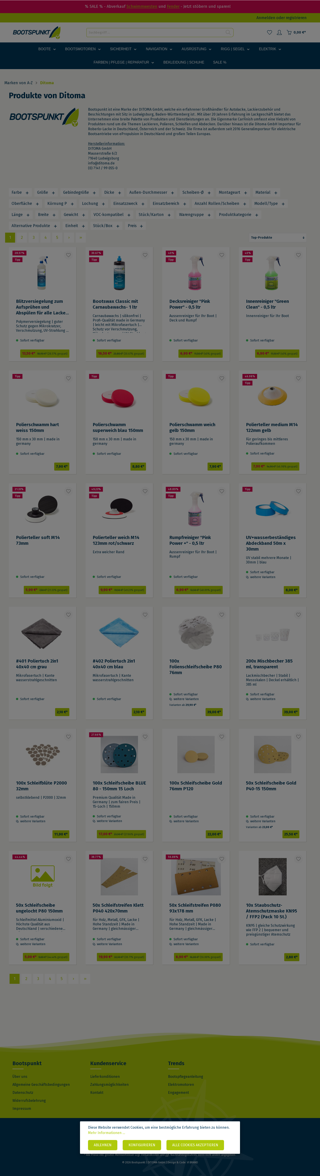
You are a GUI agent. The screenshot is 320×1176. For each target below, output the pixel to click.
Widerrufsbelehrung (29, 1100)
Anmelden (265, 17)
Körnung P (60, 203)
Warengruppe (195, 214)
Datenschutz (22, 1092)
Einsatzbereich (170, 203)
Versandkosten (150, 1154)
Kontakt (96, 1092)
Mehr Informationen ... (106, 1133)
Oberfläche (25, 203)
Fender (173, 6)
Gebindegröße (79, 192)
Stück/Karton (155, 214)
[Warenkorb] (296, 32)
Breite (47, 214)
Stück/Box (106, 225)
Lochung (93, 203)
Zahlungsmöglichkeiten (109, 1084)
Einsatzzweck (129, 203)
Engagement (178, 1092)
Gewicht (75, 214)
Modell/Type (269, 203)
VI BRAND (192, 1162)
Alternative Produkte (34, 225)
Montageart (233, 192)
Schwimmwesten (141, 6)
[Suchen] (228, 32)
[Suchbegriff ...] (154, 32)
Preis (135, 225)
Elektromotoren (181, 1084)
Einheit (75, 225)
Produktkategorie (239, 214)
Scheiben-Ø (196, 192)
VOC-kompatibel (112, 214)
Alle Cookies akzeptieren (195, 1145)
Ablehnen (103, 1145)
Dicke (113, 192)
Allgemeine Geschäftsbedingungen (41, 1084)
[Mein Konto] (279, 32)
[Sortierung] (278, 237)
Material (267, 192)
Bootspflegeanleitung (185, 1076)
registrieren (296, 17)
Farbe (20, 192)
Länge (21, 214)
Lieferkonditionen (105, 1076)
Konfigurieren (141, 1145)
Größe (46, 192)
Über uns (19, 1076)
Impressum (21, 1108)
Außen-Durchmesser (151, 192)
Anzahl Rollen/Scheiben (221, 203)
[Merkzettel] (269, 32)
